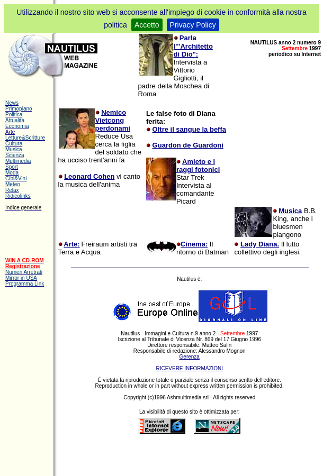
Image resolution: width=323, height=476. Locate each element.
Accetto (146, 25)
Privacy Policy (193, 25)
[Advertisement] (186, 454)
